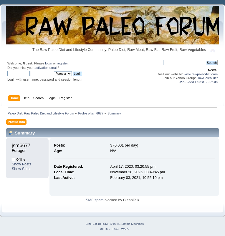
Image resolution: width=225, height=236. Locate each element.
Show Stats (21, 169)
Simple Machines (132, 223)
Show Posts (21, 164)
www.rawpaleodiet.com (201, 74)
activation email (45, 67)
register (62, 63)
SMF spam (94, 200)
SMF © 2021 (111, 223)
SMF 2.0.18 (93, 223)
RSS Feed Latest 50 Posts (198, 82)
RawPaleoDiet (207, 78)
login (48, 63)
